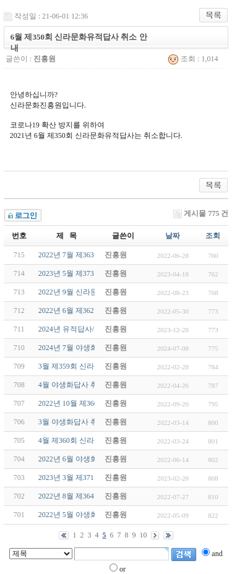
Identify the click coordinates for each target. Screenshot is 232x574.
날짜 (172, 235)
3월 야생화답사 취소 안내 (80, 422)
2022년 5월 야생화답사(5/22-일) (89, 514)
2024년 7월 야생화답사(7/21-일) (89, 347)
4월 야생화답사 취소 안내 (80, 384)
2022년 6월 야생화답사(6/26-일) (89, 459)
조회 (212, 235)
